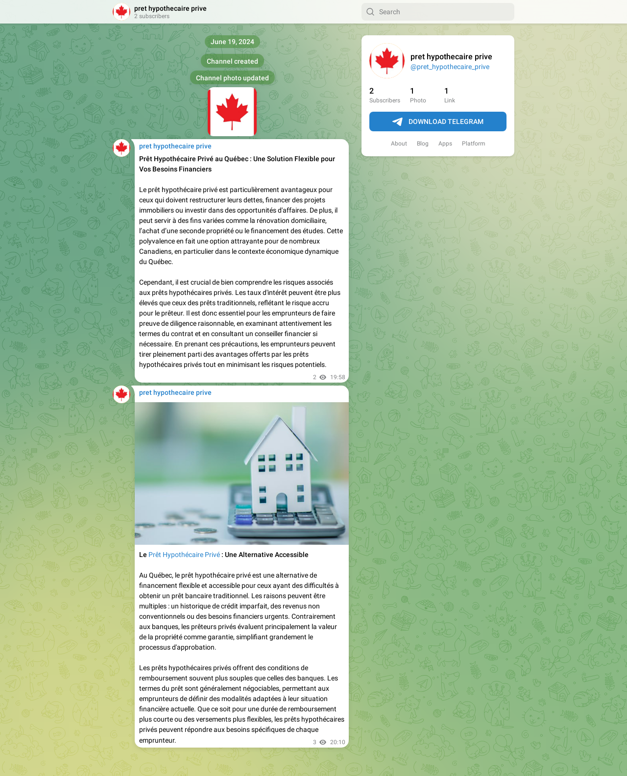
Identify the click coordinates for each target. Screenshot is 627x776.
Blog (423, 143)
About (399, 143)
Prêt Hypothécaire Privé (184, 554)
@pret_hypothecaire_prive (449, 67)
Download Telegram (437, 122)
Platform (473, 143)
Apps (445, 143)
